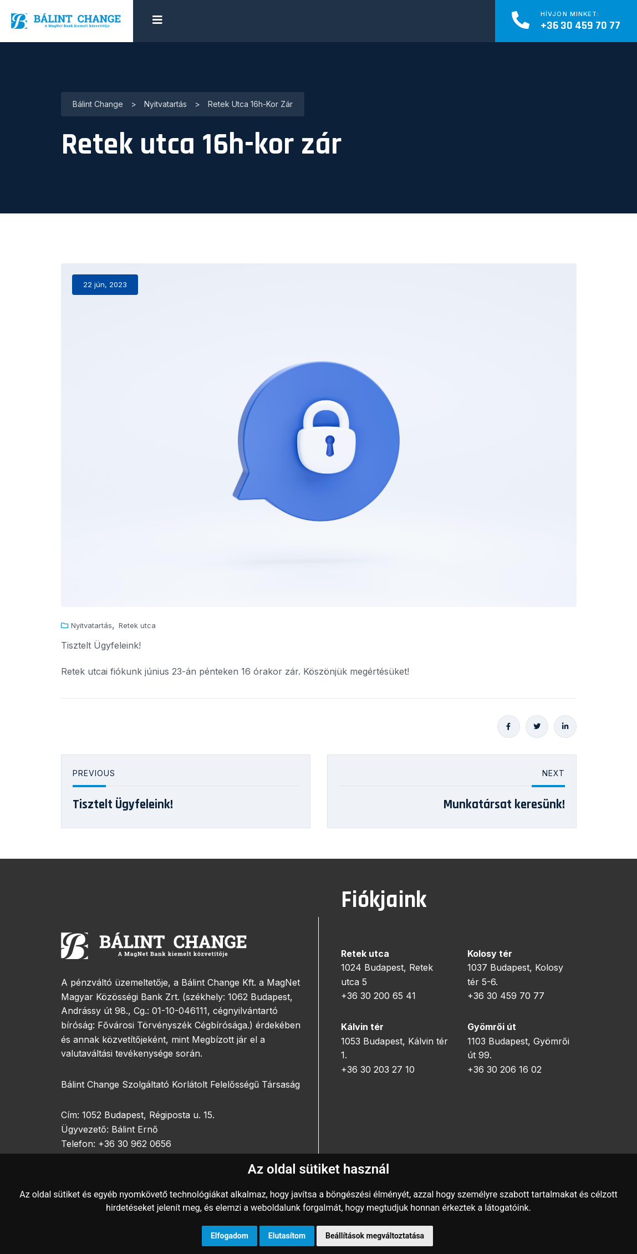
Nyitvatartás (91, 625)
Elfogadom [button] (229, 1235)
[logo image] (66, 21)
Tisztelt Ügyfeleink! (123, 805)
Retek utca (137, 625)
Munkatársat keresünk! (504, 805)
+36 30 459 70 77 (580, 25)
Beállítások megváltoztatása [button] (374, 1235)
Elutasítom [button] (286, 1235)
